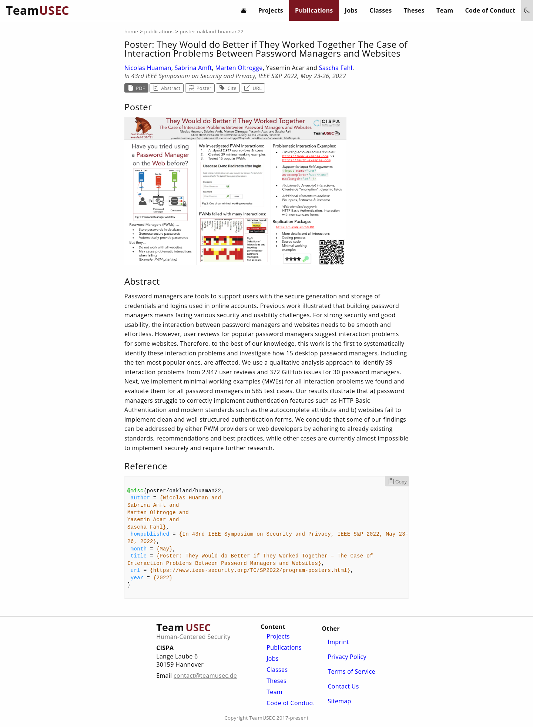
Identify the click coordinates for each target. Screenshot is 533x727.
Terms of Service (351, 671)
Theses (414, 10)
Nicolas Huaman (147, 68)
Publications (314, 10)
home (131, 31)
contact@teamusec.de (205, 675)
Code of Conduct (490, 10)
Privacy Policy (347, 657)
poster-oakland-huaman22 (212, 31)
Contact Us (343, 686)
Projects (270, 10)
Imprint (338, 642)
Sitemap (339, 701)
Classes (380, 10)
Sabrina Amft (193, 68)
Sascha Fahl (335, 68)
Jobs (351, 10)
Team (444, 10)
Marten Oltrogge (239, 68)
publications (159, 31)
